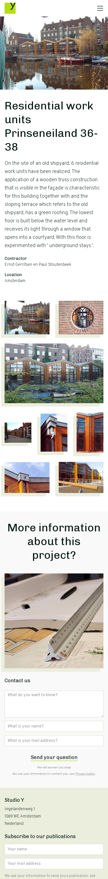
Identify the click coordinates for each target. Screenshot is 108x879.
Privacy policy (85, 774)
